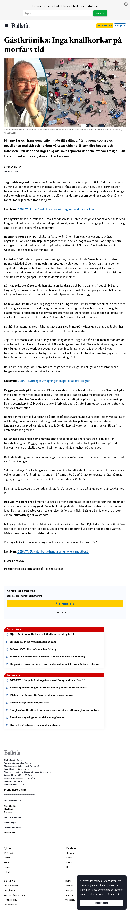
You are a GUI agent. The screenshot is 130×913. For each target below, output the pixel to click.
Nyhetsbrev (70, 899)
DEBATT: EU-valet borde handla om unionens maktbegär (53, 551)
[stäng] (126, 4)
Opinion (70, 853)
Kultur (69, 862)
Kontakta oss (71, 895)
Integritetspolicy (11, 890)
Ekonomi (8, 862)
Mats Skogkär (10, 806)
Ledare (7, 867)
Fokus (69, 857)
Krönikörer (71, 848)
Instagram (69, 890)
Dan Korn (8, 812)
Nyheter (7, 848)
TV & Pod (8, 853)
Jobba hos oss (10, 904)
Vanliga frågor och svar (14, 895)
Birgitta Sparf (10, 832)
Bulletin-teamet (11, 885)
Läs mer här (113, 894)
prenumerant (35, 595)
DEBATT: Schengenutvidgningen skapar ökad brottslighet (53, 381)
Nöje (68, 867)
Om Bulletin (9, 880)
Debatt (7, 871)
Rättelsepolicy (10, 899)
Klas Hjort (8, 809)
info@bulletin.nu (22, 769)
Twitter (68, 880)
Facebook (69, 885)
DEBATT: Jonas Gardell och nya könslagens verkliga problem (55, 209)
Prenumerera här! (15, 789)
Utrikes (7, 857)
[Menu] (6, 25)
